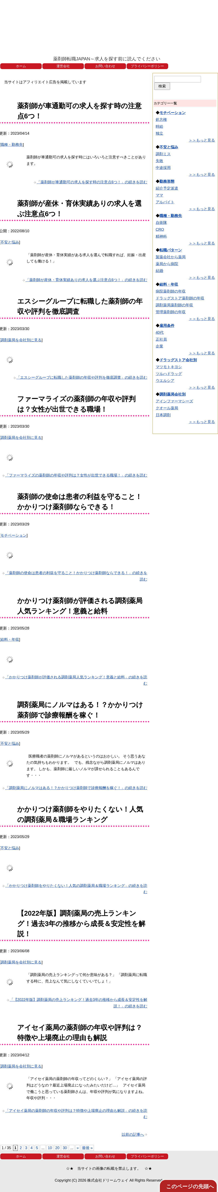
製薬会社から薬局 (171, 257)
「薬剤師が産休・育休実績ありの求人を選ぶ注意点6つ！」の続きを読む (86, 280)
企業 (159, 346)
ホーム (21, 66)
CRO (160, 229)
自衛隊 (161, 223)
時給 (159, 126)
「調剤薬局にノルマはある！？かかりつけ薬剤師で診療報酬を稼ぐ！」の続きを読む (76, 788)
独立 (159, 133)
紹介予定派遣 (167, 188)
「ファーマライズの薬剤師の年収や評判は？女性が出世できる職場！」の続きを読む (76, 475)
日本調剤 (163, 415)
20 (57, 1148)
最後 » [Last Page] (87, 1148)
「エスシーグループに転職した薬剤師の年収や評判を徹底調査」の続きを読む (81, 377)
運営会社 (63, 66)
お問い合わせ (105, 66)
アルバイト (165, 202)
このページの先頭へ (190, 1186)
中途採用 (163, 168)
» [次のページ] (78, 1148)
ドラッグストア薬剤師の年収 (180, 298)
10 (50, 1148)
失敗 (159, 161)
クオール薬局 (167, 408)
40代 (160, 332)
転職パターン (170, 250)
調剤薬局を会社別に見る (21, 340)
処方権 (161, 120)
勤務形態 (166, 181)
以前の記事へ (133, 1134)
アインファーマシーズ (174, 401)
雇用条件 (166, 326)
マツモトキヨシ (169, 367)
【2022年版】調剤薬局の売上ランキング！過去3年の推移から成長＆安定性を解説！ (81, 923)
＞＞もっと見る (202, 140)
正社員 (161, 339)
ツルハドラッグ (169, 374)
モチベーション (13, 535)
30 (65, 1148)
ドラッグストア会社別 (178, 360)
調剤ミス (163, 154)
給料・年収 (9, 639)
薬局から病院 (167, 264)
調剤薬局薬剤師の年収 (174, 305)
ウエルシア (165, 381)
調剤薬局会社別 (172, 394)
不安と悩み (9, 242)
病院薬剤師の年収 (171, 291)
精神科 (161, 236)
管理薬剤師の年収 (171, 312)
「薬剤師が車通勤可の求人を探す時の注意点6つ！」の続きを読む (92, 182)
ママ (159, 195)
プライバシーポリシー (147, 66)
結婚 (159, 271)
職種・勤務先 (11, 145)
